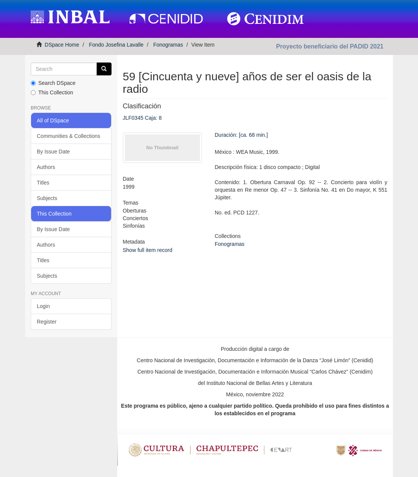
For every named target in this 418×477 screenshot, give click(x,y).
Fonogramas (168, 45)
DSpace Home (62, 45)
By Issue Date (53, 152)
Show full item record (148, 250)
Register (47, 322)
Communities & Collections (68, 136)
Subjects (47, 198)
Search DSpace (53, 83)
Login (43, 306)
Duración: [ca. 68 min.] (241, 135)
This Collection (52, 92)
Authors (46, 167)
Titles (43, 183)
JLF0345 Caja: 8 (142, 118)
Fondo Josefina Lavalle (116, 45)
